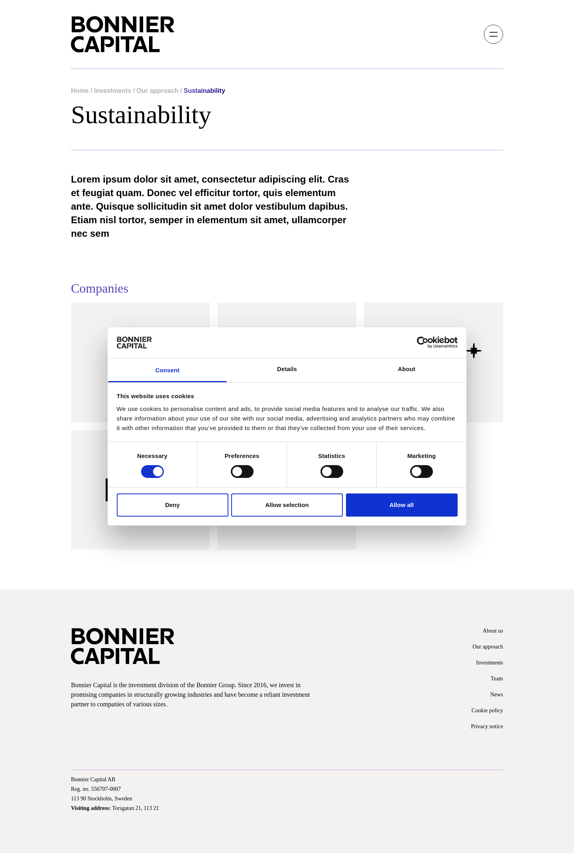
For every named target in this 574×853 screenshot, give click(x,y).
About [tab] (406, 369)
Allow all (401, 504)
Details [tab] (287, 369)
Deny (172, 504)
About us (493, 631)
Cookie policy (487, 710)
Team (497, 679)
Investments (112, 90)
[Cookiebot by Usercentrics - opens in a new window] (423, 342)
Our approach (158, 90)
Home (79, 90)
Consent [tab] (167, 370)
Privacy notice (487, 726)
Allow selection (287, 504)
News (496, 695)
